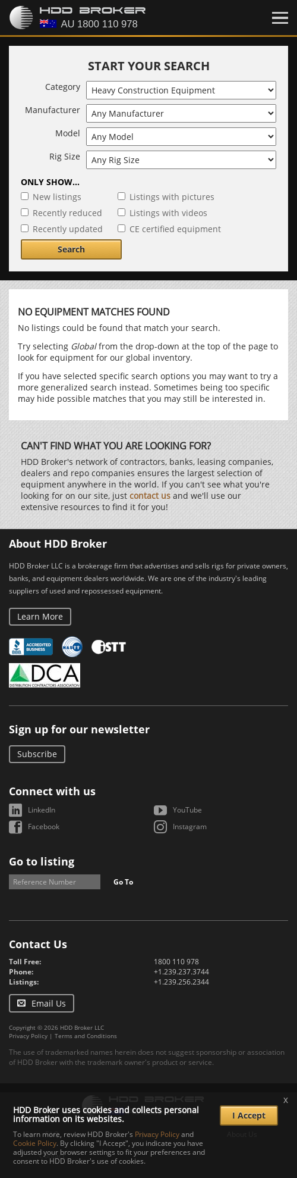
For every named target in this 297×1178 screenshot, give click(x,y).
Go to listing (41, 861)
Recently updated (68, 229)
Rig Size (64, 156)
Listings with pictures (171, 196)
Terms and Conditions (86, 1036)
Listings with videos (168, 212)
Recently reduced (67, 212)
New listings (57, 196)
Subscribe (37, 754)
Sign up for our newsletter (79, 729)
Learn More (40, 616)
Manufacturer (52, 109)
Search (71, 249)
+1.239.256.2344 (181, 982)
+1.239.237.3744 (181, 972)
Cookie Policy (34, 1143)
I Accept (249, 1115)
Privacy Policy (28, 1036)
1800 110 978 (176, 962)
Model (67, 133)
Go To (123, 882)
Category (62, 86)
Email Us (48, 1003)
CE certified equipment (175, 229)
